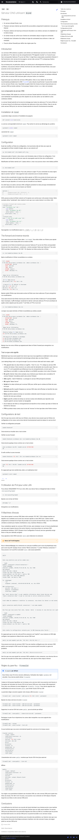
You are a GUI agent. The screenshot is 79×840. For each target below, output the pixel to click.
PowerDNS (26, 82)
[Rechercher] (48, 1)
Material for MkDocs (11, 838)
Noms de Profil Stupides (12, 540)
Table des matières (66, 9)
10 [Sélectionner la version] (21, 2)
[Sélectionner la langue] (37, 2)
